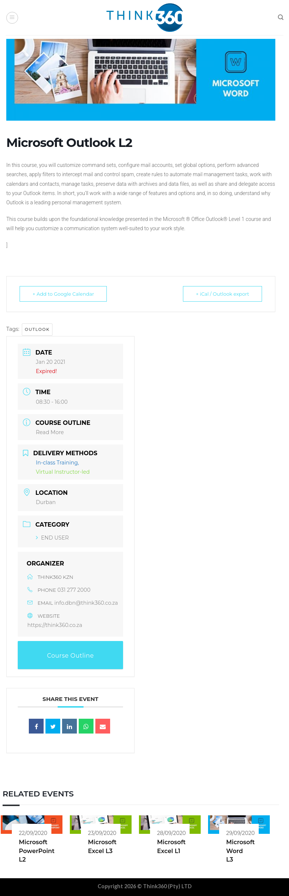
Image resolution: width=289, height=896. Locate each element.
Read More (50, 432)
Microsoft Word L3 (240, 851)
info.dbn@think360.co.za (86, 603)
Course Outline (70, 655)
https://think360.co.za (54, 625)
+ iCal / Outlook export (222, 294)
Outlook (37, 329)
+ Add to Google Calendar (63, 294)
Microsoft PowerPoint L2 (37, 851)
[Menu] (12, 18)
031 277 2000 (74, 590)
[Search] (280, 17)
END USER (52, 537)
